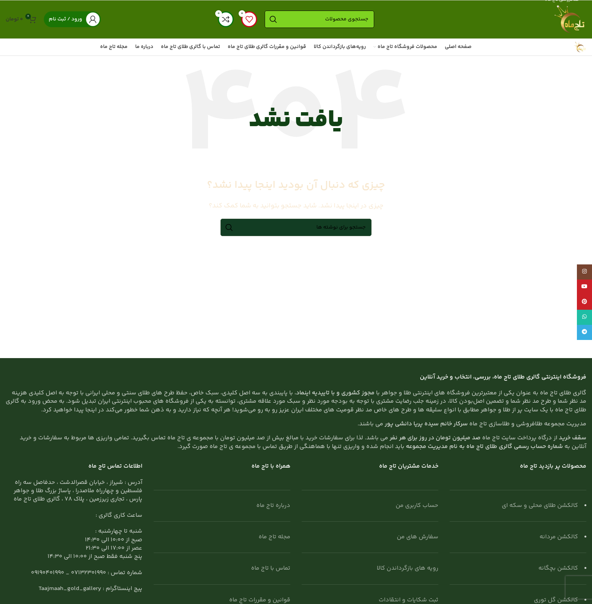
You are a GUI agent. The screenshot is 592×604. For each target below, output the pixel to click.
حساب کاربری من (417, 505)
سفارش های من (417, 537)
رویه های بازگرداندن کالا (407, 568)
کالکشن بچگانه (558, 568)
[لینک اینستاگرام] (584, 272)
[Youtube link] (584, 287)
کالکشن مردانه (559, 537)
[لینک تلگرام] (584, 332)
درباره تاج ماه (273, 505)
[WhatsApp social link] (584, 317)
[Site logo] (569, 19)
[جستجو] (319, 19)
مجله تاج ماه (274, 537)
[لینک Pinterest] (584, 302)
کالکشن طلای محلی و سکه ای (540, 505)
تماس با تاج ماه (270, 568)
